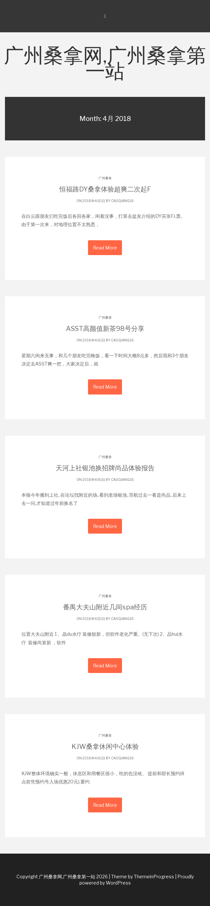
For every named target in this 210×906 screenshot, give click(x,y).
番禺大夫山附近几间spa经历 (105, 607)
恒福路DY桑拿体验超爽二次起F (105, 189)
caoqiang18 (122, 201)
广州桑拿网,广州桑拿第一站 (105, 64)
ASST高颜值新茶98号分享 (105, 329)
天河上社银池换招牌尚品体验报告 (105, 468)
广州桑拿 (105, 178)
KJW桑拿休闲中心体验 (105, 746)
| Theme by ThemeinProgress (141, 876)
